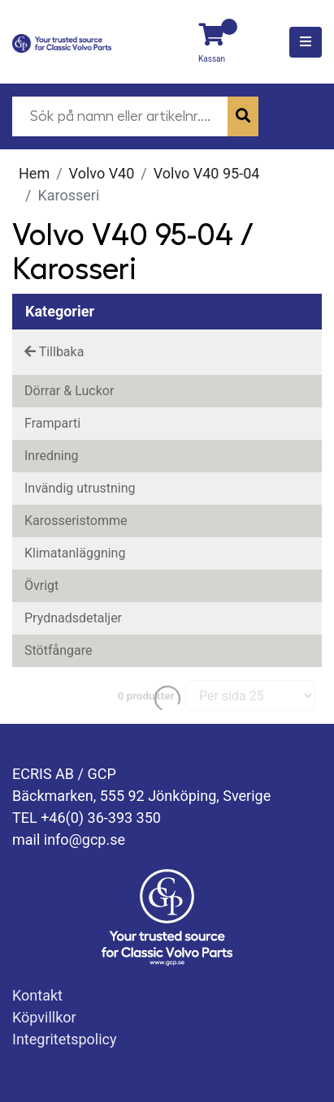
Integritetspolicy (64, 1039)
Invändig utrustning (80, 488)
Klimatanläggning (74, 553)
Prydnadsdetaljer (73, 618)
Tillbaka (54, 351)
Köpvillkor (44, 1017)
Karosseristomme (75, 520)
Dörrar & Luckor (69, 390)
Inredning (51, 455)
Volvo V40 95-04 (207, 173)
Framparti (52, 423)
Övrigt (41, 585)
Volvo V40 (102, 173)
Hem (34, 173)
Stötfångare (58, 650)
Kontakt (37, 995)
